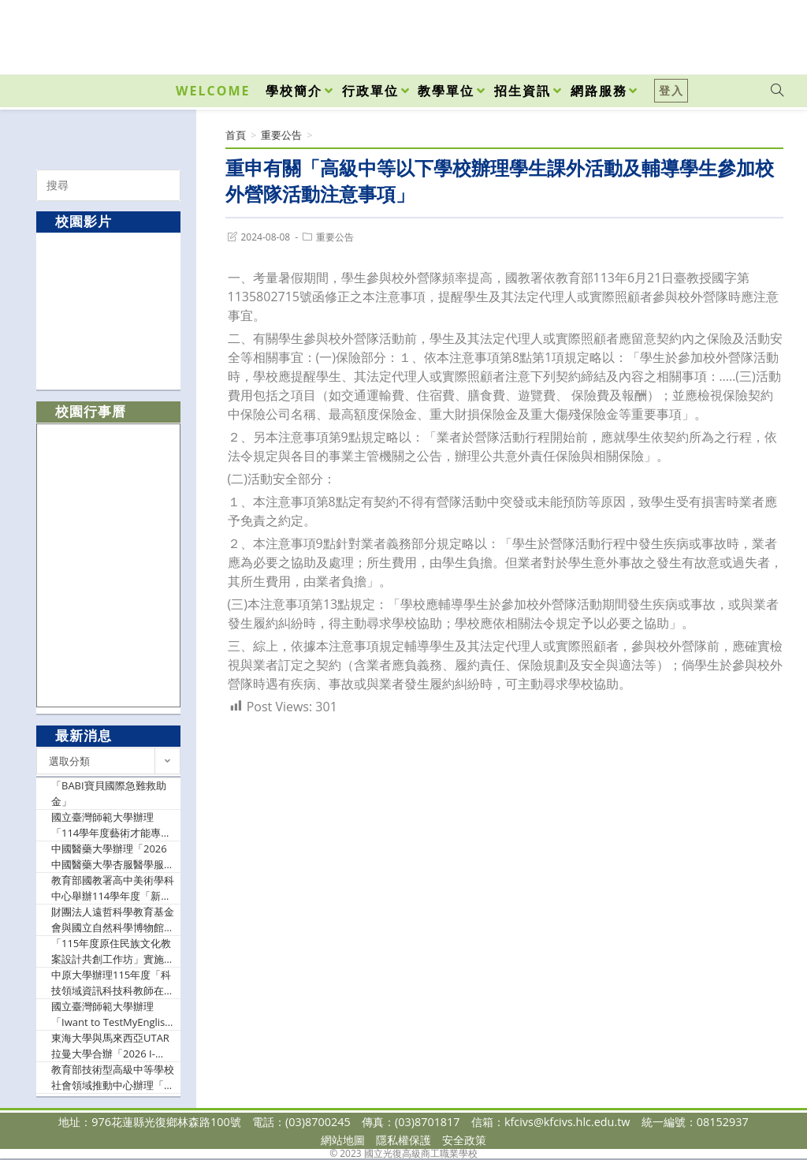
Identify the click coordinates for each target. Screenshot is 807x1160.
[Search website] (777, 90)
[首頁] (235, 135)
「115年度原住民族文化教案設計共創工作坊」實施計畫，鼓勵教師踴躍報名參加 (112, 951)
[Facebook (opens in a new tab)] (687, 33)
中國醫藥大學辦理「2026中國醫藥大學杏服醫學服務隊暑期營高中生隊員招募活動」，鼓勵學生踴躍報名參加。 (112, 856)
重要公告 (335, 237)
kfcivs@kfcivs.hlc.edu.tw (567, 1121)
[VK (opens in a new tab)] (756, 33)
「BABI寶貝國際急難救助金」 (108, 793)
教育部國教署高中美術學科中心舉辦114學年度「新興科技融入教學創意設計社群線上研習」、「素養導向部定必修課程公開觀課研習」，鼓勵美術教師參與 (112, 888)
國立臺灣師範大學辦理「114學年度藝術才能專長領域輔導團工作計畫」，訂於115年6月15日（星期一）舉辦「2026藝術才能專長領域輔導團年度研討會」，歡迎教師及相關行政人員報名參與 (112, 825)
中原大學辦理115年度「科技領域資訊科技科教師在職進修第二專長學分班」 (112, 983)
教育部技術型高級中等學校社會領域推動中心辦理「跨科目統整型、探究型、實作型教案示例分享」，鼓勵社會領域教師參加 (112, 1077)
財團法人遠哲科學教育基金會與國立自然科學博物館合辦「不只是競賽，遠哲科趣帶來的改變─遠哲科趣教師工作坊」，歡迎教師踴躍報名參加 (112, 920)
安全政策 (464, 1139)
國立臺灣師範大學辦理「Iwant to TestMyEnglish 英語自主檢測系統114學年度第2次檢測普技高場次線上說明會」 (111, 1014)
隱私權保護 (403, 1139)
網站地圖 (343, 1139)
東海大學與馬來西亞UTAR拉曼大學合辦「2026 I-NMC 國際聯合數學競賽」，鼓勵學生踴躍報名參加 (112, 1046)
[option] (108, 310)
